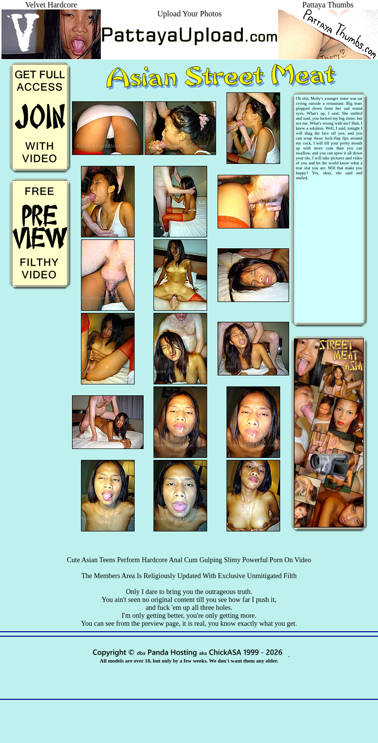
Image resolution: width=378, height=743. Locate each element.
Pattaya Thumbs (328, 9)
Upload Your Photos (189, 13)
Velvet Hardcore (51, 9)
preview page (160, 623)
